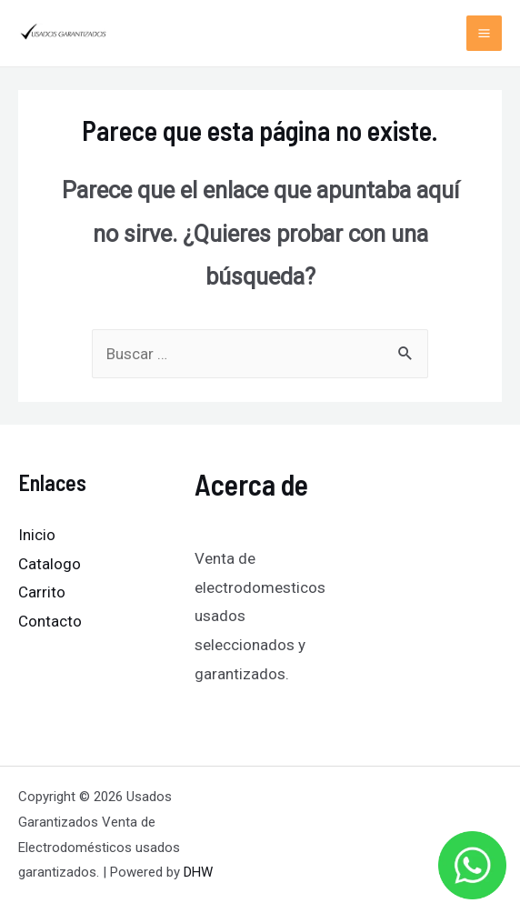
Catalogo (49, 564)
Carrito (41, 592)
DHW (198, 872)
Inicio (36, 535)
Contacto (50, 621)
